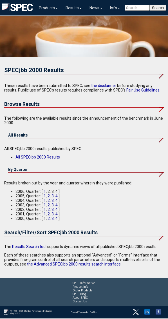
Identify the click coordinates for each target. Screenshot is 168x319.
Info (113, 8)
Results (72, 8)
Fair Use (93, 313)
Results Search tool (29, 247)
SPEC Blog (79, 294)
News (94, 8)
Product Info (80, 287)
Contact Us (80, 302)
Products (47, 8)
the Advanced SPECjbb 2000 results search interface (74, 264)
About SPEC (80, 298)
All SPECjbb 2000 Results (37, 157)
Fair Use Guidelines (143, 90)
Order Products (83, 291)
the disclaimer (103, 86)
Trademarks (83, 313)
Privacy (74, 313)
